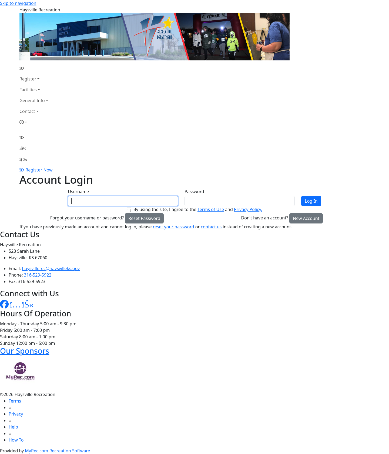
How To (16, 440)
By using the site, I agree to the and (197, 209)
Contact (27, 111)
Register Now (38, 170)
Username (78, 191)
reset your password (173, 227)
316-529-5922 (38, 275)
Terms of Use (210, 209)
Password (194, 191)
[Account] (33, 122)
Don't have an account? (264, 218)
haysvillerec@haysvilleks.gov (51, 268)
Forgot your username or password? (87, 218)
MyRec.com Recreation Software (57, 451)
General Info (32, 100)
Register (27, 79)
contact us (211, 227)
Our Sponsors (24, 351)
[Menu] (23, 159)
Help (13, 427)
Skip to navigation (18, 3)
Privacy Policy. (248, 209)
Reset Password (144, 218)
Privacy (16, 414)
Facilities (28, 90)
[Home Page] (33, 68)
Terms (15, 401)
